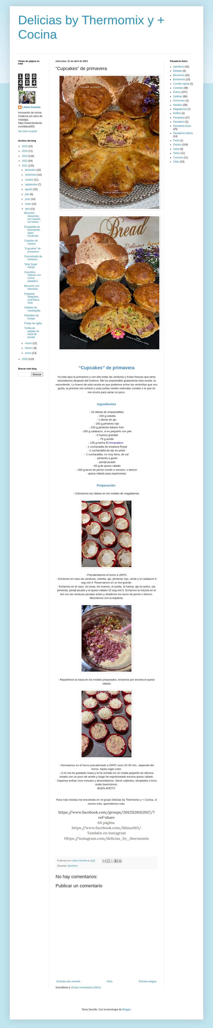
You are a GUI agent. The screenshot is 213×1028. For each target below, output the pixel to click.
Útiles (176, 161)
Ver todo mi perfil (27, 131)
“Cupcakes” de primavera (32, 250)
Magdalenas (180, 109)
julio (27, 194)
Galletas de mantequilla (32, 309)
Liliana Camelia (31, 107)
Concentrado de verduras (33, 258)
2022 (25, 160)
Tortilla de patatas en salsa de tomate (31, 333)
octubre (29, 179)
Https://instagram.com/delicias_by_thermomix (106, 838)
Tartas (176, 153)
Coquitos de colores (31, 242)
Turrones (178, 157)
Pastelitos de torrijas (31, 317)
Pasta (176, 140)
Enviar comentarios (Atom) (86, 987)
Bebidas (177, 70)
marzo (29, 343)
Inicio (110, 981)
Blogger (126, 1009)
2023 (25, 156)
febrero (29, 348)
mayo (28, 203)
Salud (176, 149)
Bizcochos (179, 75)
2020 (25, 359)
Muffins (177, 113)
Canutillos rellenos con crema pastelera (32, 277)
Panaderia (179, 117)
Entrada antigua (147, 981)
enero (28, 353)
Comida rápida (181, 83)
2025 (25, 146)
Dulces (177, 92)
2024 (25, 151)
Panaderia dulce (182, 125)
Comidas (178, 87)
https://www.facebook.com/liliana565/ (106, 827)
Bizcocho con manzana (31, 287)
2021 (25, 165)
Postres (177, 144)
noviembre (31, 174)
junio (28, 199)
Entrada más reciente (68, 981)
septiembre (31, 184)
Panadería (179, 121)
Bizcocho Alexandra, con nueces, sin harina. (32, 217)
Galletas (177, 96)
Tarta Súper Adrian (30, 266)
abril (27, 208)
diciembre (30, 170)
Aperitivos (72, 865)
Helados (177, 104)
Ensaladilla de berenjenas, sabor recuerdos (32, 231)
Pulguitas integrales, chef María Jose (31, 298)
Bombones (179, 79)
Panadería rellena (183, 133)
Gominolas (179, 100)
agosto (29, 189)
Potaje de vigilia (33, 323)
